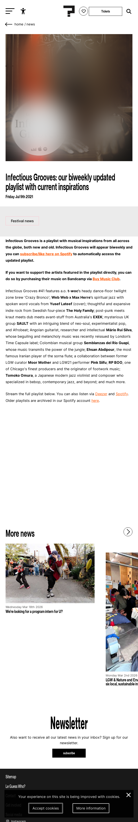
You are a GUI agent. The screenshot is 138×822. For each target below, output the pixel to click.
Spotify (122, 394)
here (95, 400)
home (18, 24)
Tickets (105, 11)
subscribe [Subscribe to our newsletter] (69, 753)
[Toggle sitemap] (69, 776)
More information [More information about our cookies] (91, 808)
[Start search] (127, 11)
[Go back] (9, 24)
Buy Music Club (106, 279)
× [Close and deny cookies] (129, 794)
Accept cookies (45, 808)
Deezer (101, 394)
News (30, 24)
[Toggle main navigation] (9, 11)
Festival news (22, 221)
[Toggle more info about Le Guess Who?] (69, 786)
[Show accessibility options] (24, 11)
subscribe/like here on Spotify (46, 254)
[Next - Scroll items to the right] (128, 531)
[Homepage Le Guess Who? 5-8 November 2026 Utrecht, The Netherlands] (69, 11)
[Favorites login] (83, 11)
